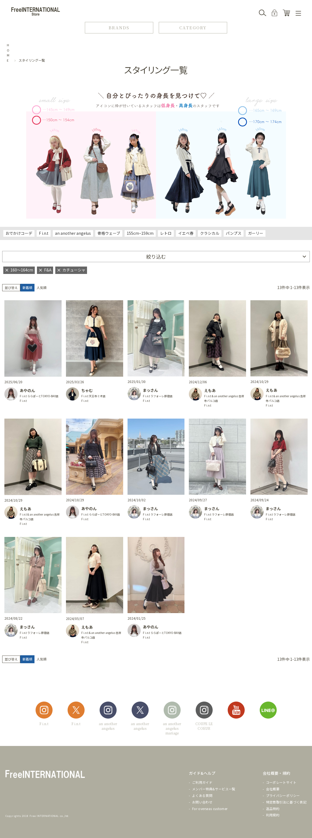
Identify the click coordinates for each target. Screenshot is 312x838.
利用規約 (272, 815)
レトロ (166, 233)
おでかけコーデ (18, 233)
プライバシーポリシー (283, 795)
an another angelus (73, 233)
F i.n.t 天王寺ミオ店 (93, 396)
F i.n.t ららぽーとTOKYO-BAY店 (39, 396)
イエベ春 (185, 233)
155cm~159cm (140, 233)
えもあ (210, 390)
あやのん (27, 390)
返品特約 (272, 808)
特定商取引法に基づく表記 (286, 802)
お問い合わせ (202, 802)
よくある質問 (202, 795)
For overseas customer (210, 808)
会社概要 (272, 788)
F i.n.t (43, 233)
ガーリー (255, 233)
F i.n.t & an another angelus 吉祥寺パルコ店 (224, 398)
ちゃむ (87, 390)
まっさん (150, 390)
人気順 (42, 287)
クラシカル (209, 233)
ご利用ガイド (202, 782)
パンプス (233, 233)
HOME (8, 52)
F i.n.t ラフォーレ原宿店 (157, 396)
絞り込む (156, 256)
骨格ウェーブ (108, 233)
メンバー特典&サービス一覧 (213, 788)
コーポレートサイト (281, 782)
